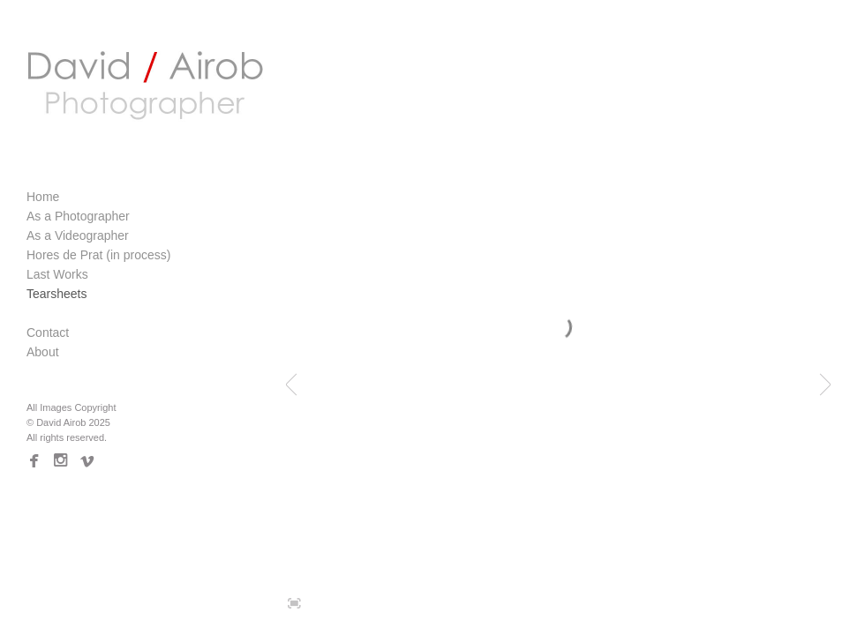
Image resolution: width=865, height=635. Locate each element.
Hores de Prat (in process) (98, 255)
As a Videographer (77, 235)
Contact (47, 332)
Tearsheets (56, 294)
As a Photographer (78, 216)
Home (42, 197)
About (42, 352)
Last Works (57, 274)
